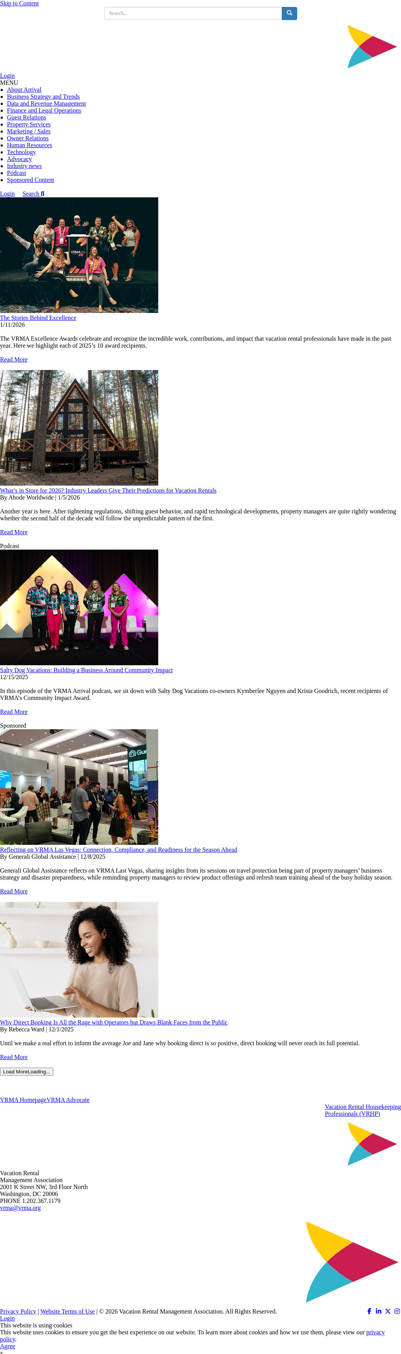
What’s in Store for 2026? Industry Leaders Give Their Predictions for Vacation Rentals (108, 490)
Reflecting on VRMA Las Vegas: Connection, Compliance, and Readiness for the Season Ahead (118, 849)
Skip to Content (19, 3)
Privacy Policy (18, 1311)
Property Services (29, 124)
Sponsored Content (30, 180)
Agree (7, 1346)
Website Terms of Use (68, 1311)
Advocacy (19, 159)
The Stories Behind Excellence (38, 318)
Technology (21, 152)
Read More (14, 359)
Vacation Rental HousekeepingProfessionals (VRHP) (363, 1110)
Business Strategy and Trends (43, 96)
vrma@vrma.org (20, 1207)
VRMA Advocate (68, 1100)
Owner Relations (28, 138)
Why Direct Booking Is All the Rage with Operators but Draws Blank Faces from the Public (114, 1022)
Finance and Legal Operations (44, 110)
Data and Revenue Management (46, 103)
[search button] (289, 13)
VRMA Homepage (23, 1100)
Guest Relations (26, 117)
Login (7, 75)
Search (33, 193)
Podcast (16, 173)
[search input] (193, 13)
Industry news (24, 166)
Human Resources (29, 145)
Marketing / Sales (29, 131)
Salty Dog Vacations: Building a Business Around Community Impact (86, 670)
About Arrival (24, 89)
